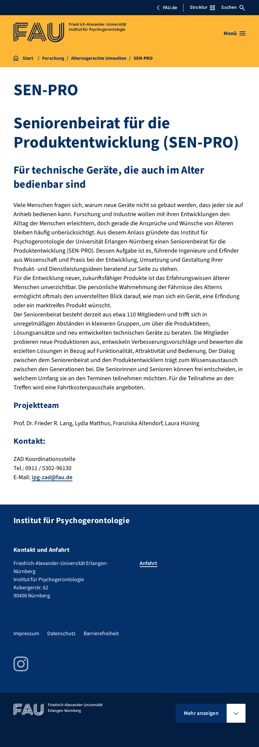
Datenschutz (61, 633)
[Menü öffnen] (235, 33)
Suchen (233, 7)
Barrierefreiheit (101, 633)
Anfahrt (148, 563)
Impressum (26, 633)
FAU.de (166, 7)
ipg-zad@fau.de (52, 477)
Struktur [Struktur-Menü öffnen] (202, 7)
